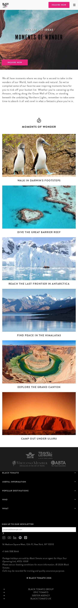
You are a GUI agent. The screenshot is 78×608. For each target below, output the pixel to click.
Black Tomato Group (41, 589)
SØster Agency (41, 595)
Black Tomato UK (41, 598)
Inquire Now (59, 5)
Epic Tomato (41, 592)
